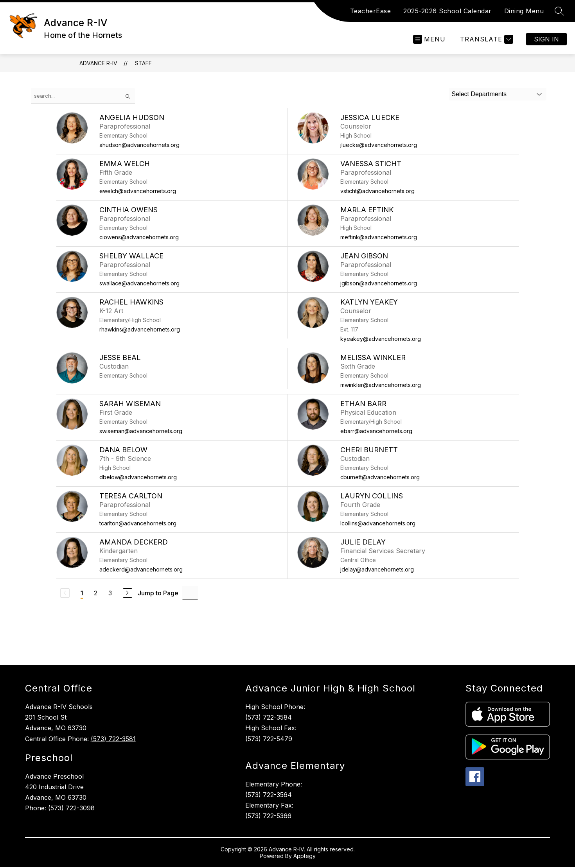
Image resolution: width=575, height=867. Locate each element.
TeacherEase (370, 11)
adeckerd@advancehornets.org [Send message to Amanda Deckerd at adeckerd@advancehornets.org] (141, 569)
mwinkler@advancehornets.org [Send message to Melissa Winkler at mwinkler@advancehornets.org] (380, 385)
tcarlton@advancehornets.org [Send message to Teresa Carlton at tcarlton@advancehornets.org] (137, 523)
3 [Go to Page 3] (110, 593)
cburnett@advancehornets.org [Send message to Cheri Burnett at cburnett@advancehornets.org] (380, 477)
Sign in (546, 39)
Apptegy (304, 856)
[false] (83, 96)
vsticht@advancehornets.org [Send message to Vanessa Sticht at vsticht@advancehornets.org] (377, 191)
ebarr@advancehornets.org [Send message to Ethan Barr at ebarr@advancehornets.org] (376, 431)
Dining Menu (524, 11)
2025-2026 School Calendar (447, 11)
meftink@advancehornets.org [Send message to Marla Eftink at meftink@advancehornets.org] (378, 237)
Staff (143, 63)
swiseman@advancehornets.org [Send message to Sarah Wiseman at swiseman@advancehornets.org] (140, 431)
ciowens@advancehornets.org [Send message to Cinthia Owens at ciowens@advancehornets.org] (139, 237)
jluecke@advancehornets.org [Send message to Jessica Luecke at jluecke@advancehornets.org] (378, 145)
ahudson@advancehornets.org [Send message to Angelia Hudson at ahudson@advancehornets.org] (139, 145)
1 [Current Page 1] (82, 593)
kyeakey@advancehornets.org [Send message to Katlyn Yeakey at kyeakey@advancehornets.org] (380, 338)
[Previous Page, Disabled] (65, 593)
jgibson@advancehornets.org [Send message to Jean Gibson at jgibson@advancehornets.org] (378, 283)
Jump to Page (158, 593)
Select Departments (479, 94)
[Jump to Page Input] (190, 593)
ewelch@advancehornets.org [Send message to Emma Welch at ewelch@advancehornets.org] (137, 191)
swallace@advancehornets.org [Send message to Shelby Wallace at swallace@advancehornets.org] (139, 283)
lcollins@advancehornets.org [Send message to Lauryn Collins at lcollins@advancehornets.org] (377, 523)
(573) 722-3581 (113, 739)
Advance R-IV (98, 63)
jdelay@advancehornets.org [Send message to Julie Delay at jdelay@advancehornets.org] (377, 569)
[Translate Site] (485, 39)
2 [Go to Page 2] (95, 593)
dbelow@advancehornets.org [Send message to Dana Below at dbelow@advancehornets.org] (138, 477)
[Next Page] (127, 593)
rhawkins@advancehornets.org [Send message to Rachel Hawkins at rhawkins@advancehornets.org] (139, 329)
